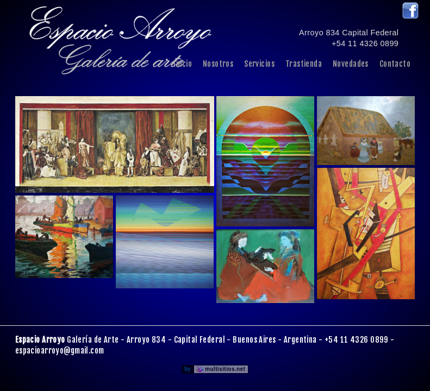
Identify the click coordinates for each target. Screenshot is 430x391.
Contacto (394, 64)
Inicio (182, 64)
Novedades (351, 64)
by (216, 369)
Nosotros (218, 64)
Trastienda (303, 64)
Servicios (259, 64)
